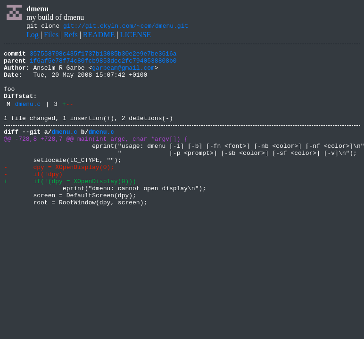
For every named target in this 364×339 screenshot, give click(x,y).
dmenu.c (28, 116)
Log (32, 36)
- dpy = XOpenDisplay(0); (59, 189)
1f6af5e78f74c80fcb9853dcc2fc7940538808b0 (103, 64)
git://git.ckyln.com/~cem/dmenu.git (125, 27)
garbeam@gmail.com (123, 73)
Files (51, 36)
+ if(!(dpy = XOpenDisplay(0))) (70, 206)
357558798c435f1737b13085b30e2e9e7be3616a (103, 56)
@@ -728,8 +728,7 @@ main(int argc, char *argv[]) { (96, 155)
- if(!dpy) (33, 198)
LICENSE (135, 36)
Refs (70, 36)
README (99, 36)
